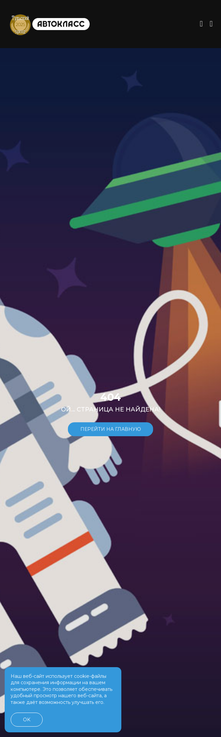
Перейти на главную (110, 429)
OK (26, 720)
